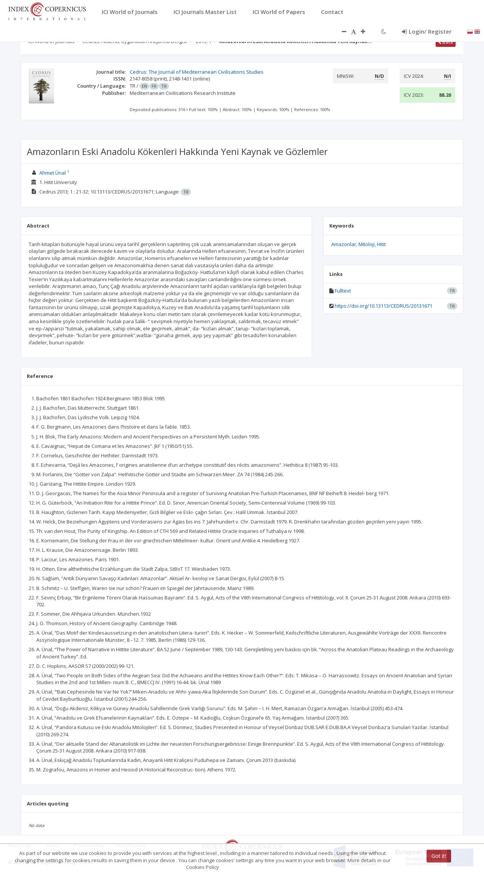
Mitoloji (366, 244)
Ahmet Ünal (52, 172)
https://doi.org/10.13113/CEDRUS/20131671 (383, 305)
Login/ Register (426, 31)
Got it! (438, 855)
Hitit (381, 244)
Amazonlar (343, 244)
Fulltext (343, 290)
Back (445, 42)
